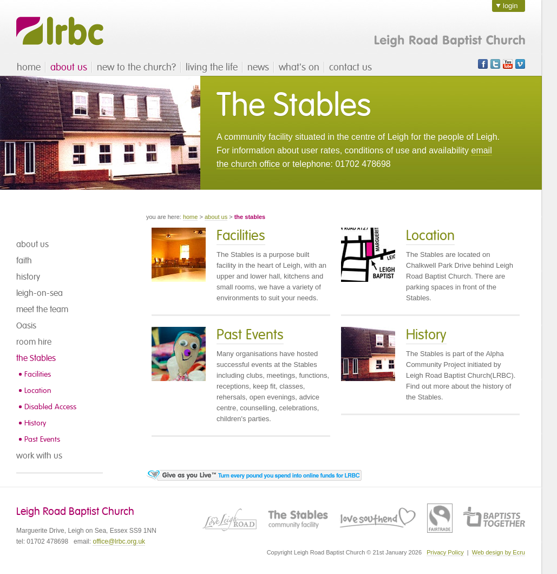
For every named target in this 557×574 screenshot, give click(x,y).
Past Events (42, 439)
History (35, 423)
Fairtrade (440, 518)
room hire (33, 342)
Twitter (495, 64)
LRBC (60, 31)
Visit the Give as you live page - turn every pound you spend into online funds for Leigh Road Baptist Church (254, 475)
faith (24, 260)
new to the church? (136, 67)
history (28, 277)
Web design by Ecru (498, 552)
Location (37, 390)
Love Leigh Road (229, 518)
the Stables (36, 358)
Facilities (37, 374)
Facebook (483, 64)
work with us (39, 455)
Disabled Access (50, 406)
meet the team (42, 309)
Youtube (508, 64)
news (258, 67)
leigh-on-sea (39, 293)
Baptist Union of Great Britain (494, 518)
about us (68, 67)
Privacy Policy (445, 552)
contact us (350, 67)
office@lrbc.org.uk (119, 541)
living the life (212, 67)
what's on (299, 67)
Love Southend (377, 518)
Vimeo (520, 64)
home (29, 67)
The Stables (298, 518)
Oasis (26, 325)
